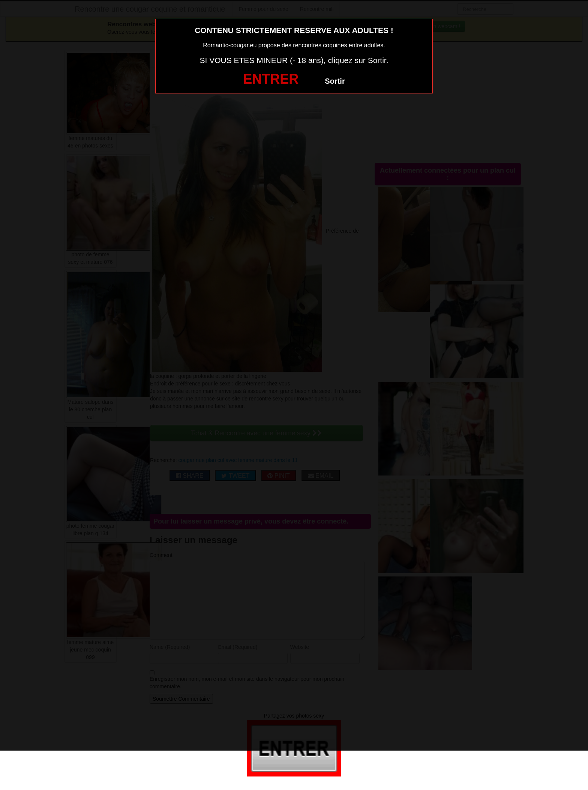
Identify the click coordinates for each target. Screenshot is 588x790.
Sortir (335, 81)
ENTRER (270, 79)
